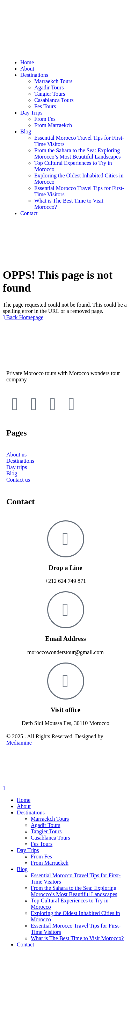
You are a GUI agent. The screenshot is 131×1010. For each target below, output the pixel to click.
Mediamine (19, 743)
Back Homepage (23, 317)
